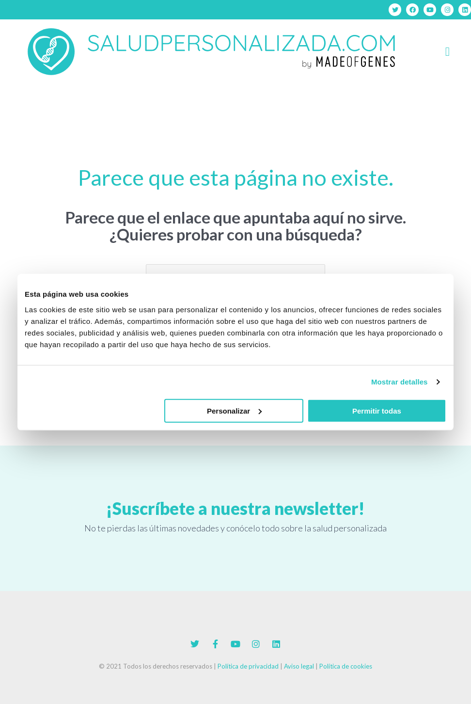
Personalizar (234, 410)
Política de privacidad (248, 666)
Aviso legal (299, 666)
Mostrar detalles (399, 382)
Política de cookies (345, 666)
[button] (447, 52)
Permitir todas (376, 410)
